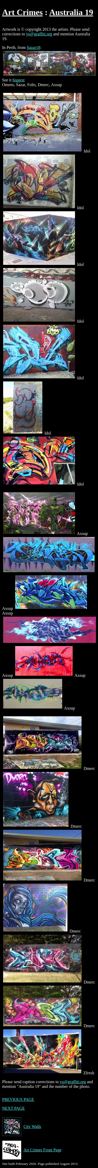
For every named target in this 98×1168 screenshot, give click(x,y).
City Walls (21, 1126)
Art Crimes (22, 12)
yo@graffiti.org (39, 34)
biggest (19, 80)
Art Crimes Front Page (31, 1150)
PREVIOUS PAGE (18, 1099)
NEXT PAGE (13, 1108)
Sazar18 (33, 47)
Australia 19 (71, 12)
